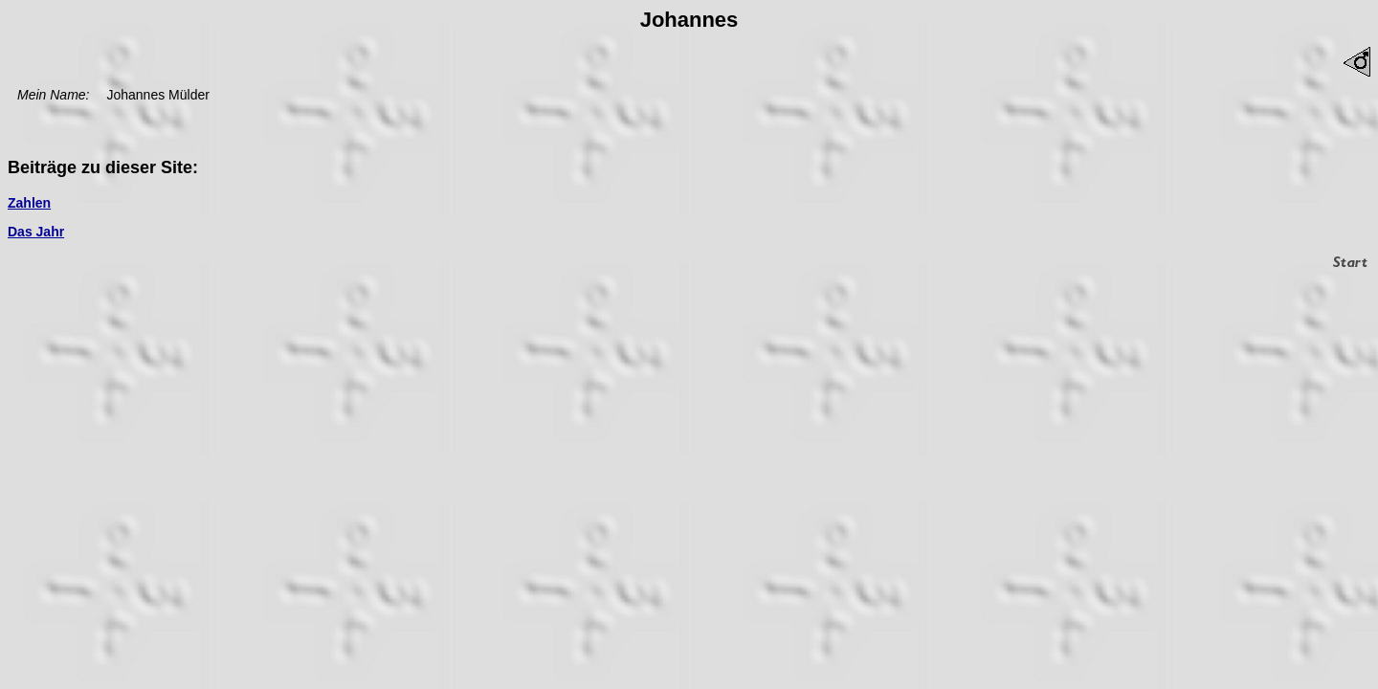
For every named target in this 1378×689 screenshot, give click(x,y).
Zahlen (29, 203)
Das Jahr (36, 231)
